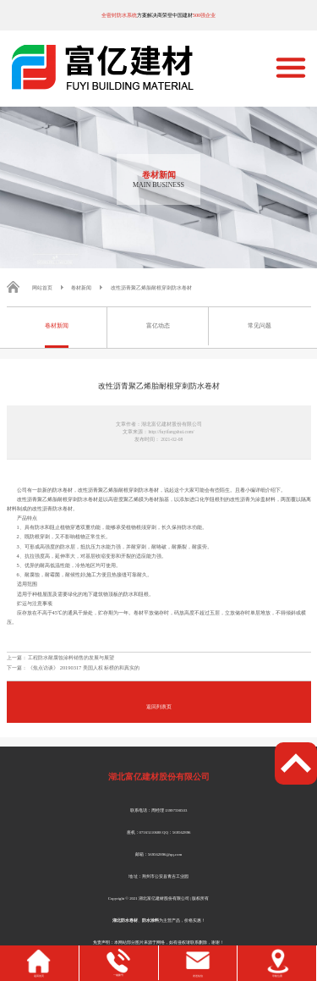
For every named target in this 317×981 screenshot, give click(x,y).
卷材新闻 (81, 287)
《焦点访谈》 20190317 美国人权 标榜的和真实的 (83, 667)
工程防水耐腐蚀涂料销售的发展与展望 (71, 657)
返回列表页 (159, 706)
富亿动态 (158, 325)
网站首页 (42, 287)
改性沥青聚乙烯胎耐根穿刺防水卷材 (151, 287)
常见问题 (259, 325)
